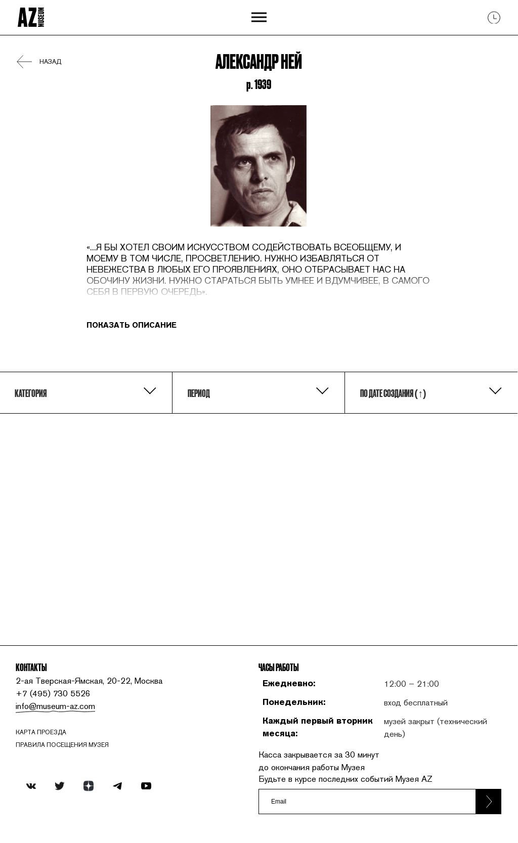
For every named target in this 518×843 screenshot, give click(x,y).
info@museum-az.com (55, 706)
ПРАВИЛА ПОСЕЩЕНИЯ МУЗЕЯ (62, 745)
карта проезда (41, 732)
